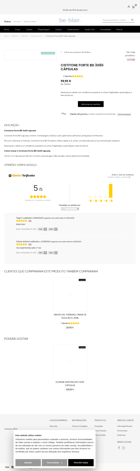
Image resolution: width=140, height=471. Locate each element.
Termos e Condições (80, 426)
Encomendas (122, 431)
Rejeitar (17, 462)
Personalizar (43, 462)
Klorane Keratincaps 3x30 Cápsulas (70, 383)
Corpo (17, 29)
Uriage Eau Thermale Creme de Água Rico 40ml (70, 316)
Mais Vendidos (100, 435)
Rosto (6, 29)
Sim (43, 229)
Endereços (121, 435)
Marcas (119, 29)
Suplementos (73, 29)
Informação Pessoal (124, 426)
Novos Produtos (100, 431)
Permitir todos (70, 462)
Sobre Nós (53, 426)
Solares (58, 29)
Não (54, 229)
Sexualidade (105, 29)
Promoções (99, 426)
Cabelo (29, 29)
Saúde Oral (90, 29)
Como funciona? (124, 114)
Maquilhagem (44, 29)
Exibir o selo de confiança (123, 175)
